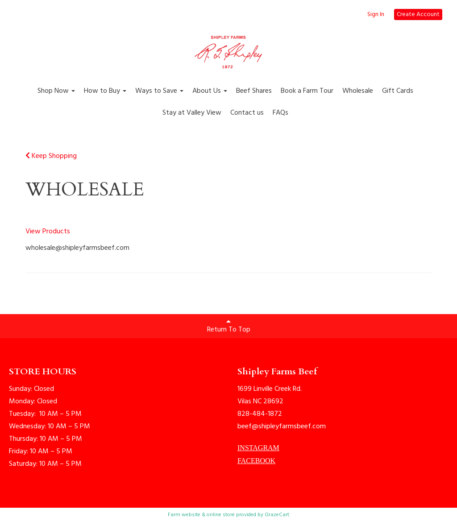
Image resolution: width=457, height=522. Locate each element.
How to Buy (105, 91)
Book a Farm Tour (307, 91)
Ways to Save (159, 91)
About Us (209, 91)
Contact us (247, 113)
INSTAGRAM (258, 448)
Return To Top (228, 327)
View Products (47, 231)
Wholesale (357, 91)
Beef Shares (254, 91)
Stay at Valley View (191, 113)
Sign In (375, 14)
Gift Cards (397, 91)
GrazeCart (277, 514)
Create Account (418, 14)
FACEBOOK (256, 460)
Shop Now (56, 91)
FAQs (280, 113)
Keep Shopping (51, 156)
